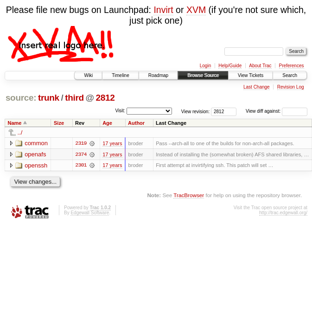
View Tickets (250, 75)
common (36, 143)
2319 (80, 143)
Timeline (120, 75)
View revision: (195, 111)
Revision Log (290, 87)
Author (136, 123)
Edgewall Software (89, 212)
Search (289, 75)
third (74, 98)
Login (205, 65)
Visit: (120, 110)
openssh (36, 165)
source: (21, 98)
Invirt (163, 10)
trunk (48, 98)
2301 (80, 165)
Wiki (88, 75)
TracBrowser (188, 196)
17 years (112, 143)
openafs (35, 154)
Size (59, 123)
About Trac (260, 65)
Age (107, 123)
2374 (80, 154)
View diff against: (276, 111)
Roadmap (158, 75)
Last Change (256, 87)
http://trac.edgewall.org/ (283, 212)
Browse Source (203, 75)
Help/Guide (230, 65)
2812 (105, 98)
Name (15, 123)
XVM (196, 10)
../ (20, 132)
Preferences (291, 65)
